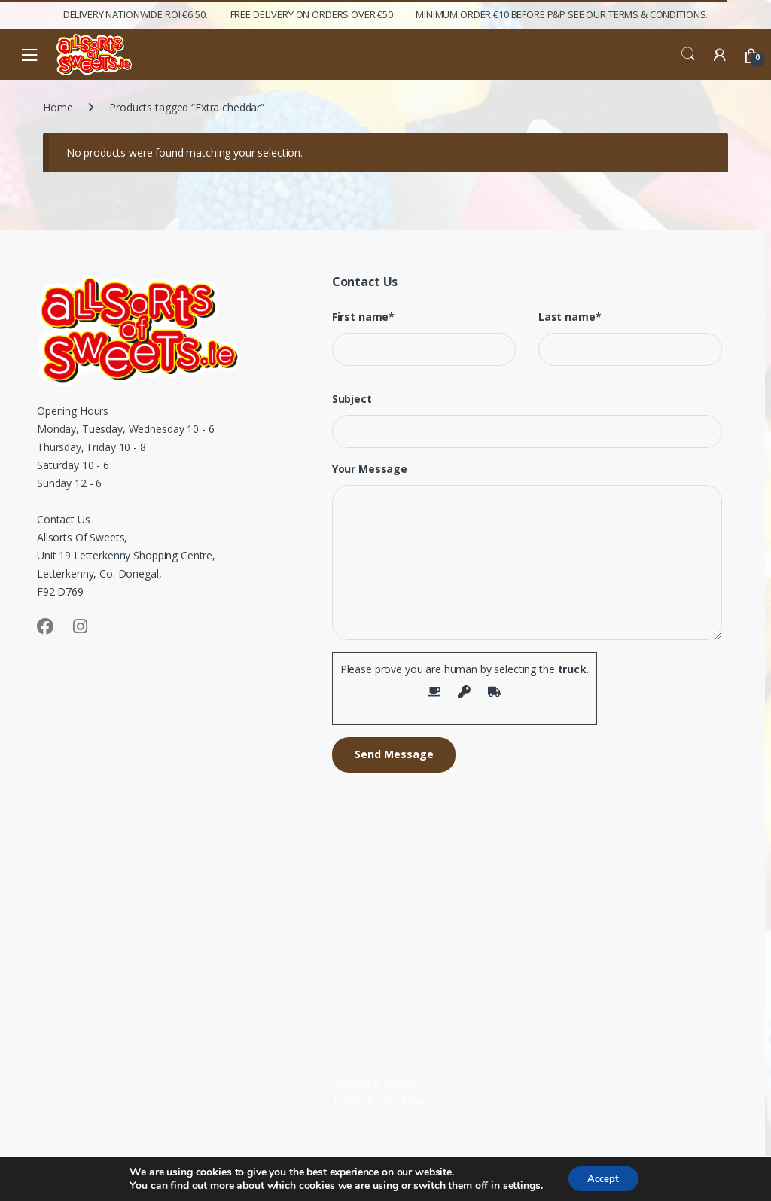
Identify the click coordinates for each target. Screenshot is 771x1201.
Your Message (369, 469)
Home (57, 107)
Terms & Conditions (380, 1101)
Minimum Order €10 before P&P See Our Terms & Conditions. (562, 14)
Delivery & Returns (376, 1083)
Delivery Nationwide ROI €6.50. (135, 14)
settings (517, 1184)
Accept (603, 1177)
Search (688, 54)
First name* (363, 317)
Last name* (570, 317)
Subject (352, 399)
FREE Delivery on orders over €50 (312, 14)
